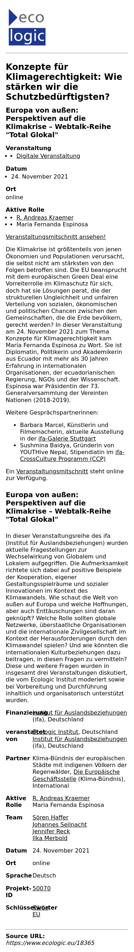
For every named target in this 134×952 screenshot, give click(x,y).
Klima (41, 907)
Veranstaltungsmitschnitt (52, 471)
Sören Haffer (51, 817)
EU (36, 914)
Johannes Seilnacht (60, 824)
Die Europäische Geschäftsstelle (76, 775)
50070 (42, 888)
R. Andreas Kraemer (45, 217)
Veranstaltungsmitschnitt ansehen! (56, 236)
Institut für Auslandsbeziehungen (80, 712)
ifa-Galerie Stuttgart (67, 438)
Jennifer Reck (51, 831)
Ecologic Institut (55, 732)
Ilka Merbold (50, 838)
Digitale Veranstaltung (48, 156)
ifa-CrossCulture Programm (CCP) (72, 455)
